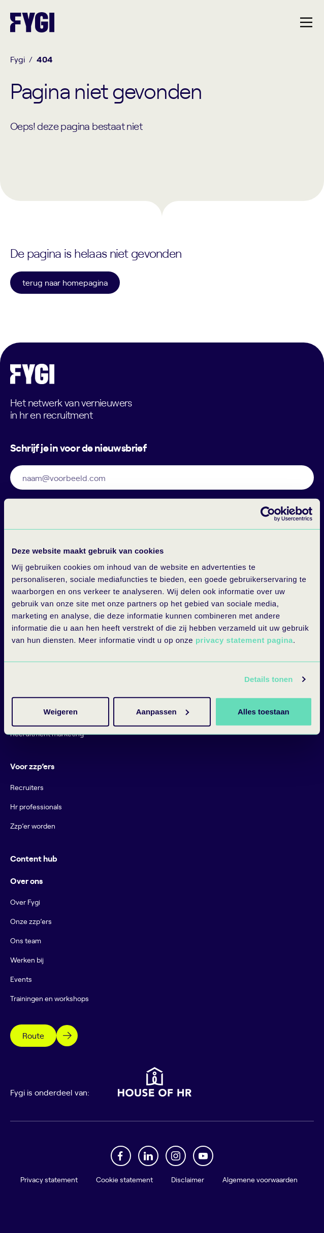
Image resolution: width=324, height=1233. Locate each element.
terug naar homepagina (65, 282)
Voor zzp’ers (32, 765)
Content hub (33, 858)
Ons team (25, 940)
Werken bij (27, 960)
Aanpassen (160, 711)
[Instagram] (176, 1156)
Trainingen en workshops (49, 998)
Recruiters (27, 787)
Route (33, 1035)
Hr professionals (36, 806)
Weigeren (260, 711)
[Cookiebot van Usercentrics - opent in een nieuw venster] (267, 514)
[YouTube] (203, 1156)
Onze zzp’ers (31, 921)
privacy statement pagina (244, 639)
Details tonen (268, 679)
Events (21, 979)
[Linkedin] (148, 1156)
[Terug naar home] (32, 22)
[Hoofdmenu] (306, 22)
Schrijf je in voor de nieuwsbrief (78, 447)
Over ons (26, 880)
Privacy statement (49, 1179)
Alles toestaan (60, 711)
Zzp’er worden (32, 826)
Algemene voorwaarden (260, 1179)
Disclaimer (187, 1179)
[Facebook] (121, 1156)
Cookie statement (124, 1179)
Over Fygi (25, 902)
